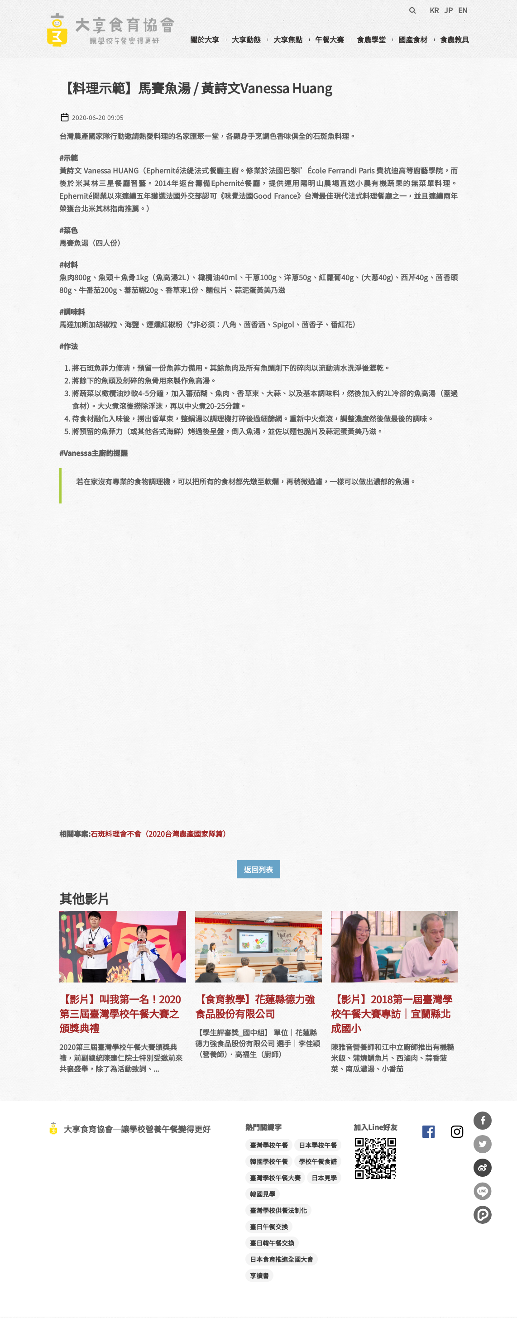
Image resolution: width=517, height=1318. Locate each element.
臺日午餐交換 (269, 1227)
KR (434, 10)
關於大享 (204, 39)
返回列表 (258, 870)
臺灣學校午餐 (269, 1146)
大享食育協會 (428, 1135)
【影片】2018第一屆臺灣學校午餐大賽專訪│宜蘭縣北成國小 (391, 1014)
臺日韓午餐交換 (272, 1244)
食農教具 (454, 39)
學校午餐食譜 (318, 1162)
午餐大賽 (329, 39)
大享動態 (246, 39)
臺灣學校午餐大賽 (275, 1179)
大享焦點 (287, 39)
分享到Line (483, 1191)
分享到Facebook (483, 1121)
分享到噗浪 (483, 1215)
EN (463, 10)
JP (448, 10)
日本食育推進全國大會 (281, 1260)
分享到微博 (483, 1168)
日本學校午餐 (318, 1146)
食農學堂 (371, 39)
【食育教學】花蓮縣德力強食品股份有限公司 (255, 1007)
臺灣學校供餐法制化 (278, 1211)
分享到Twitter (483, 1144)
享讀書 (259, 1276)
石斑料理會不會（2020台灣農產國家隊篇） (160, 834)
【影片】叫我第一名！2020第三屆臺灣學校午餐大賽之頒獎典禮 (120, 1014)
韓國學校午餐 (269, 1162)
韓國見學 (262, 1195)
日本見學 (324, 1179)
